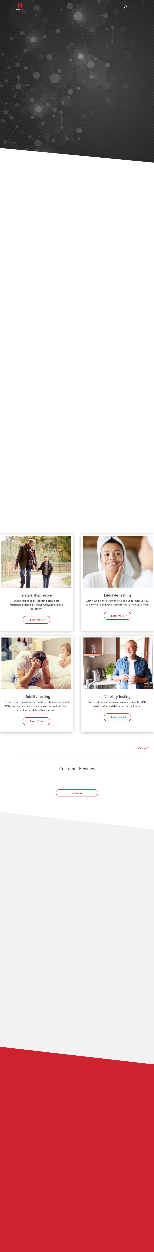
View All (142, 747)
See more (77, 793)
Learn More (36, 619)
